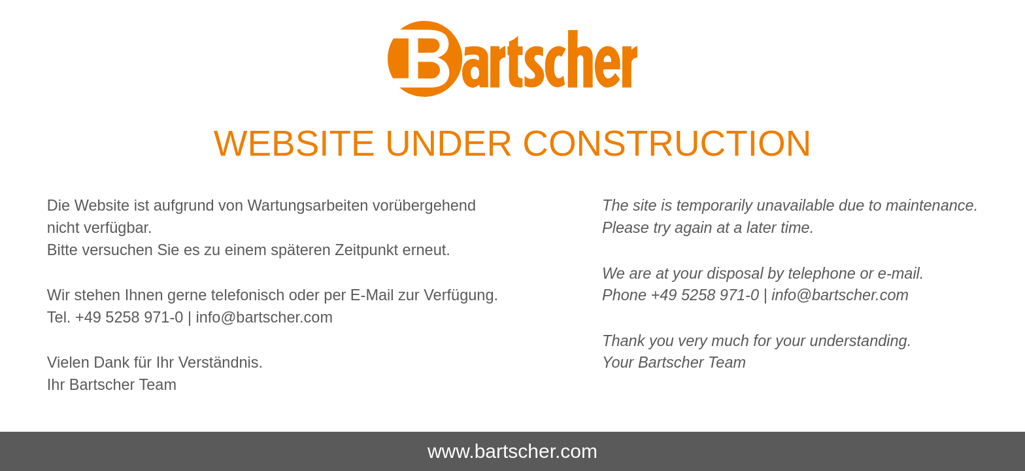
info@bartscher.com (264, 317)
